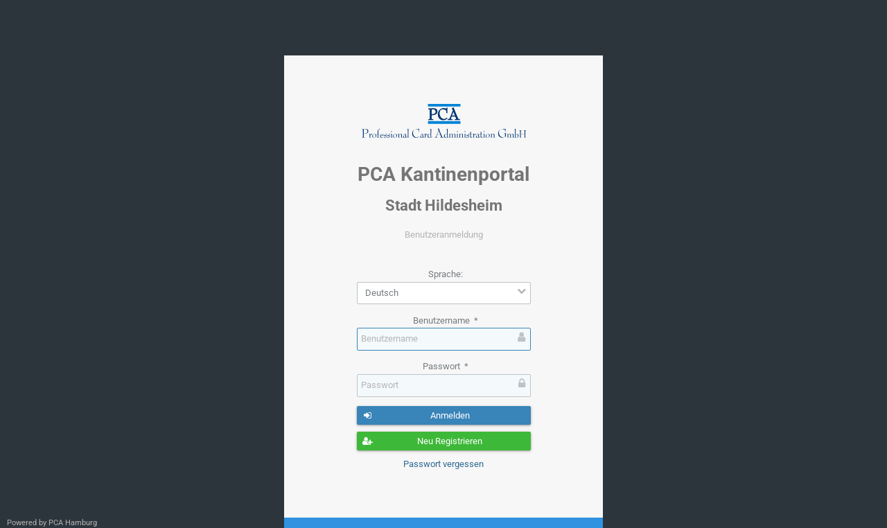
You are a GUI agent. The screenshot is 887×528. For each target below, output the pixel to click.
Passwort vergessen (443, 464)
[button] (444, 415)
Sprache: (445, 274)
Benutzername (445, 320)
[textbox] (444, 339)
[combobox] (444, 293)
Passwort (445, 366)
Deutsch (381, 293)
